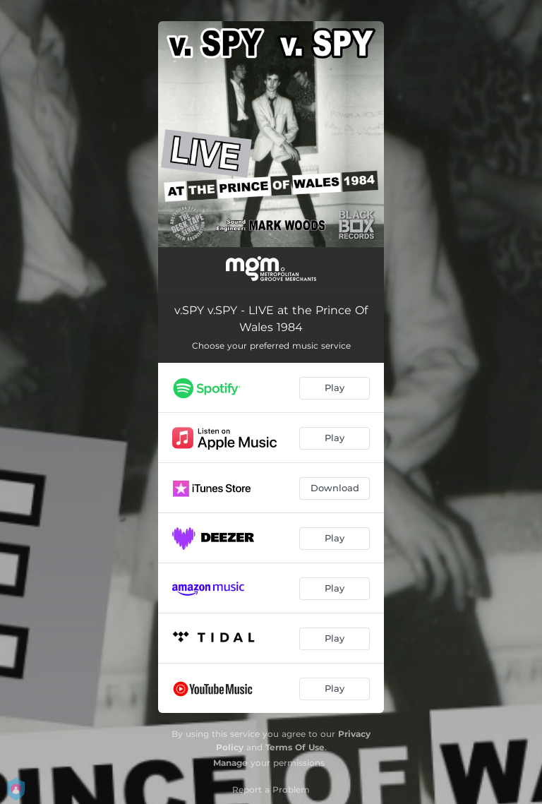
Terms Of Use (295, 747)
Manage (230, 762)
